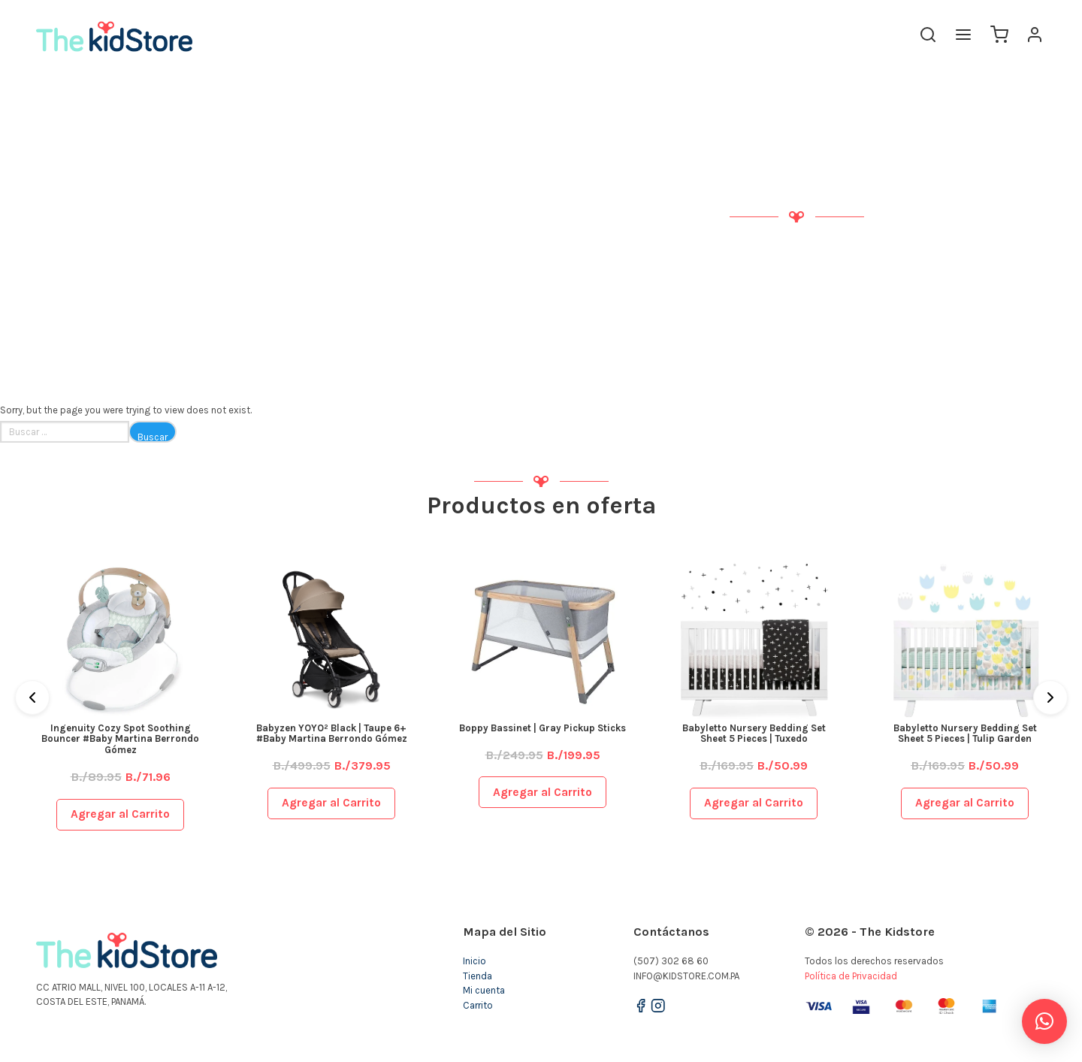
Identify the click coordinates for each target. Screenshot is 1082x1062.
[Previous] (32, 697)
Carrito (478, 1005)
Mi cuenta (484, 990)
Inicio (474, 961)
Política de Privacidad (851, 976)
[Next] (1050, 697)
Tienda (477, 976)
